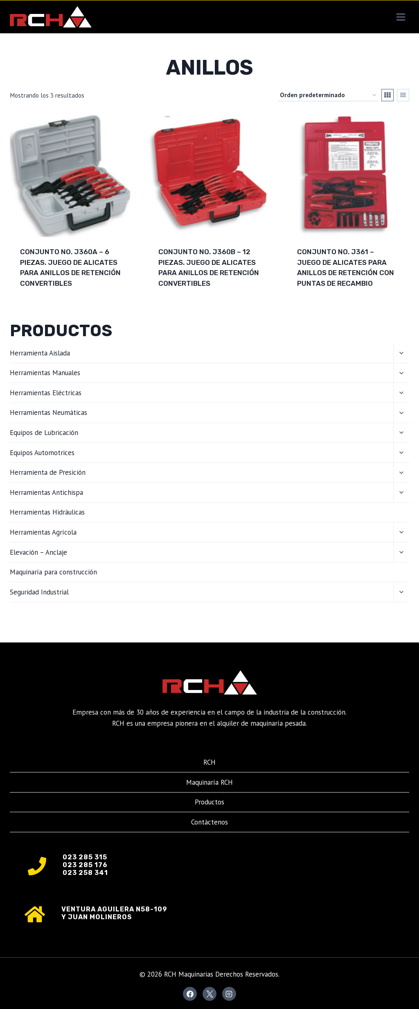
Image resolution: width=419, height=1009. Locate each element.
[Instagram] (229, 994)
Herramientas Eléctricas (45, 392)
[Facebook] (190, 994)
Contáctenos (209, 822)
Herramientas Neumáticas (48, 412)
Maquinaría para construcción (53, 571)
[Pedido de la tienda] (328, 95)
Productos (209, 801)
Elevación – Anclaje (38, 552)
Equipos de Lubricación (44, 432)
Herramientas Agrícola (43, 532)
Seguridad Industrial (39, 592)
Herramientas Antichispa (46, 492)
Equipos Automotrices (42, 452)
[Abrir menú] (400, 16)
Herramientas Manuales (45, 372)
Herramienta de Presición (48, 472)
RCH (209, 762)
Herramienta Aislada (40, 353)
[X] (209, 994)
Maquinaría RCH (209, 782)
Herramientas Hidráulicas (47, 512)
